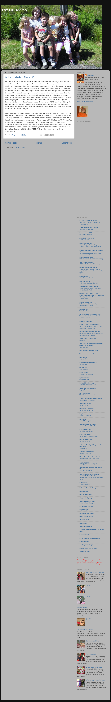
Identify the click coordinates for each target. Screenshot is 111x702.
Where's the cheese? (86, 354)
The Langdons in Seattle (87, 424)
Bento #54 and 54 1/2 (86, 410)
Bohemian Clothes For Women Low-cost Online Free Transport (90, 327)
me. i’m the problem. (85, 234)
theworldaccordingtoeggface (89, 286)
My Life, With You (85, 494)
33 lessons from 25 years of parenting (91, 259)
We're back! (83, 311)
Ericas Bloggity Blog (86, 383)
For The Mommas (85, 243)
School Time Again (85, 421)
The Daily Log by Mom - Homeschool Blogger (87, 502)
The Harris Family (85, 526)
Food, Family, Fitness (86, 516)
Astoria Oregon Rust (86, 238)
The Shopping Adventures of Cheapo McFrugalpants (89, 475)
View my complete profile (85, 101)
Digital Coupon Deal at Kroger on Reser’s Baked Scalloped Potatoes (90, 246)
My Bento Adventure (86, 409)
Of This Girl (83, 367)
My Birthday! (83, 364)
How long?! (82, 359)
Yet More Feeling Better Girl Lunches (90, 254)
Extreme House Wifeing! (87, 488)
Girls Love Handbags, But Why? (89, 283)
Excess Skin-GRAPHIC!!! (87, 400)
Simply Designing (85, 498)
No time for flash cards (87, 506)
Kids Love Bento (85, 434)
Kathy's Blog (83, 483)
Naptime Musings (85, 321)
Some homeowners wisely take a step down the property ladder (91, 334)
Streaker (82, 340)
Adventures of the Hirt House (89, 538)
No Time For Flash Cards (88, 221)
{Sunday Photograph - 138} (87, 385)
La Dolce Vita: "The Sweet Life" (90, 314)
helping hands (83, 390)
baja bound (83, 357)
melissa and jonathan (86, 513)
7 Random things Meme (85, 630)
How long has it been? (86, 470)
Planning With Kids (86, 257)
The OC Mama (14, 10)
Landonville (83, 309)
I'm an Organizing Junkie (88, 267)
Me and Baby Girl (84, 441)
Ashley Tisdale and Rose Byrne (89, 458)
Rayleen (82, 414)
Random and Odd (85, 233)
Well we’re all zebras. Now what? (19, 77)
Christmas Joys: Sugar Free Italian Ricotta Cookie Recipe (90, 289)
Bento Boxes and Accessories (88, 436)
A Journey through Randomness (90, 398)
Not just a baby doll (85, 415)
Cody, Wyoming (84, 379)
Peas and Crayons (85, 302)
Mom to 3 (82, 419)
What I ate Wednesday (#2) (95, 667)
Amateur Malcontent (86, 451)
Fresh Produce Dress (86, 431)
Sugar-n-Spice (84, 510)
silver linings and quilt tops (87, 278)
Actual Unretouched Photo (88, 228)
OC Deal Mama (84, 281)
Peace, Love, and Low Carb (88, 548)
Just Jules (83, 523)
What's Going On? (85, 453)
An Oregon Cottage (86, 545)
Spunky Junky (84, 378)
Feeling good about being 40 (88, 464)
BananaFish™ (84, 535)
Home (39, 143)
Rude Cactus (83, 372)
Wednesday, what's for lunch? (95, 680)
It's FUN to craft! (85, 429)
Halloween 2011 (84, 448)
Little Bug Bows (92, 560)
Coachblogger (84, 462)
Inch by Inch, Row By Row (88, 350)
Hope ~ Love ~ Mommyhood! (89, 324)
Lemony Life (83, 491)
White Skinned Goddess (87, 388)
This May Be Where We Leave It (89, 395)
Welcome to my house (86, 229)
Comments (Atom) (20, 147)
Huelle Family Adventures (88, 362)
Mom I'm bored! (91, 654)
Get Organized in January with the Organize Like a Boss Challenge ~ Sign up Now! (91, 271)
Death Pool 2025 (84, 240)
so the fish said (84, 393)
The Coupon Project (86, 262)
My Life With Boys (85, 439)
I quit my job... (83, 369)
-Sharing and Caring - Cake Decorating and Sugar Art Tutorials (91, 294)
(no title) (88, 585)
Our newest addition (92, 641)
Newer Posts (11, 143)
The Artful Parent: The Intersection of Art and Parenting (91, 344)
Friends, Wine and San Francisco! (89, 426)
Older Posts (67, 143)
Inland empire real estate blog (89, 331)
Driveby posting (82, 607)
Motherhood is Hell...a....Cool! (89, 457)
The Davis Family (85, 403)
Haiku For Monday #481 (86, 374)
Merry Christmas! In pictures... (96, 572)
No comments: (33, 135)
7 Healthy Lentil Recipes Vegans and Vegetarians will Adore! (90, 305)
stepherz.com (84, 520)
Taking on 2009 (84, 551)
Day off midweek (84, 484)
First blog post (83, 347)
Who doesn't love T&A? (87, 338)
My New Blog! (83, 405)
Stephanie (90, 75)
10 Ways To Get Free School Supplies (91, 264)
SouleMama (83, 276)
